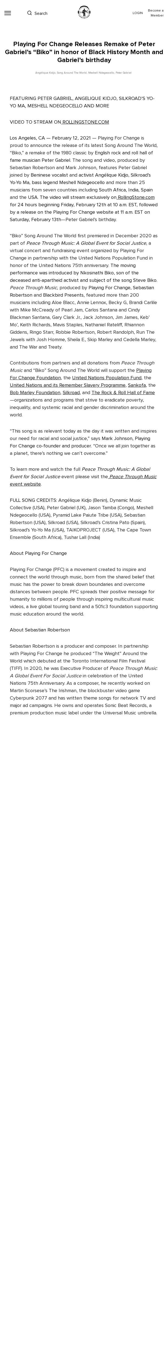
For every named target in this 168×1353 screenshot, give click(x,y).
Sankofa (137, 385)
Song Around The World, (72, 72)
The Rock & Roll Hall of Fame (123, 392)
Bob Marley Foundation (35, 392)
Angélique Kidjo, (45, 72)
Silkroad (71, 392)
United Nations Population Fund (106, 377)
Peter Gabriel (124, 72)
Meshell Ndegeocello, (101, 72)
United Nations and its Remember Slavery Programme (68, 385)
